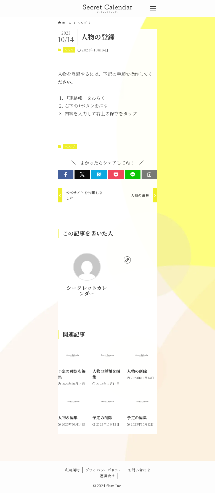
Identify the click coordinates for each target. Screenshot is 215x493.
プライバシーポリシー (103, 470)
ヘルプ (69, 50)
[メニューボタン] (152, 8)
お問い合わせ (139, 470)
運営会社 (107, 475)
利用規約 (72, 470)
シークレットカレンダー (87, 290)
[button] (65, 174)
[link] (127, 260)
